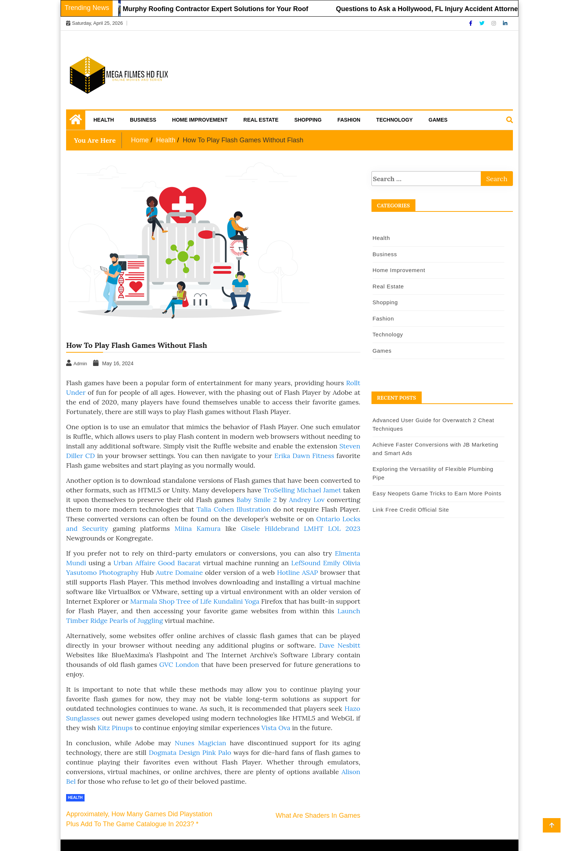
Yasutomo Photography (102, 572)
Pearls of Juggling (136, 620)
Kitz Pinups (115, 727)
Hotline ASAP (297, 572)
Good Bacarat (179, 563)
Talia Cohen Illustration (233, 509)
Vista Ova (275, 727)
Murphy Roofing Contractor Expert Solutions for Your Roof (218, 9)
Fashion (349, 120)
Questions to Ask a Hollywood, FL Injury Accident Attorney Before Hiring (453, 9)
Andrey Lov (307, 499)
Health (103, 120)
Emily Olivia (341, 563)
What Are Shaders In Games (318, 815)
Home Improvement (199, 120)
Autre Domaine (179, 572)
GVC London (179, 664)
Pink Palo (216, 752)
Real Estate (260, 120)
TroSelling (279, 490)
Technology (394, 120)
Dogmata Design (174, 752)
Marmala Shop (152, 601)
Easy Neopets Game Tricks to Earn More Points (437, 493)
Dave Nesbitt (339, 645)
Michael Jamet (319, 490)
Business (143, 120)
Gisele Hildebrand (270, 528)
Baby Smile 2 (257, 499)
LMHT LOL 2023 (332, 528)
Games (438, 120)
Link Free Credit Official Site (411, 509)
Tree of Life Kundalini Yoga (217, 601)
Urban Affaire (134, 563)
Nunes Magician (200, 743)
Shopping (308, 120)
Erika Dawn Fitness (304, 455)
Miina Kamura (198, 528)
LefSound (307, 563)
